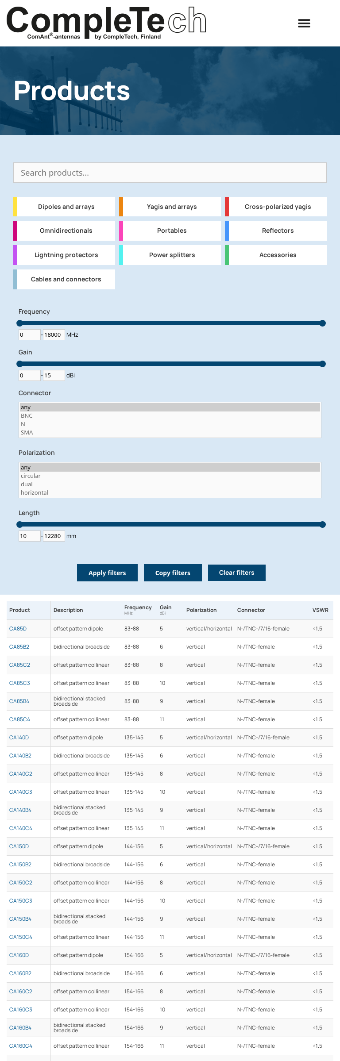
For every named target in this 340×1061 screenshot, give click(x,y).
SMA (170, 432)
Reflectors (278, 230)
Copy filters (172, 573)
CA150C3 (20, 900)
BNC (170, 415)
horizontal (170, 492)
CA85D (18, 628)
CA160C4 (20, 1045)
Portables (172, 230)
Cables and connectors (66, 279)
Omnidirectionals (66, 230)
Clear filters (237, 573)
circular (170, 476)
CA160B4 (20, 1027)
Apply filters (107, 573)
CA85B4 (19, 701)
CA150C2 (20, 882)
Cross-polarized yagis (278, 207)
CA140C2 (20, 773)
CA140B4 (20, 810)
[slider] (19, 323)
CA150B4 (20, 919)
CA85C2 (19, 665)
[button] (304, 23)
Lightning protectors (66, 255)
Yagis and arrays (172, 207)
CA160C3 (20, 1009)
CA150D (19, 846)
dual (170, 484)
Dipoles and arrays (66, 207)
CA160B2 (20, 973)
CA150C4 (20, 937)
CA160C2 (20, 991)
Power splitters (172, 255)
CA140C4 (20, 828)
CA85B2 (19, 646)
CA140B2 (20, 755)
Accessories (278, 255)
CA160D (19, 955)
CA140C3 (20, 792)
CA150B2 (20, 864)
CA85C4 (19, 719)
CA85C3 (19, 683)
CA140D (19, 737)
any (170, 407)
